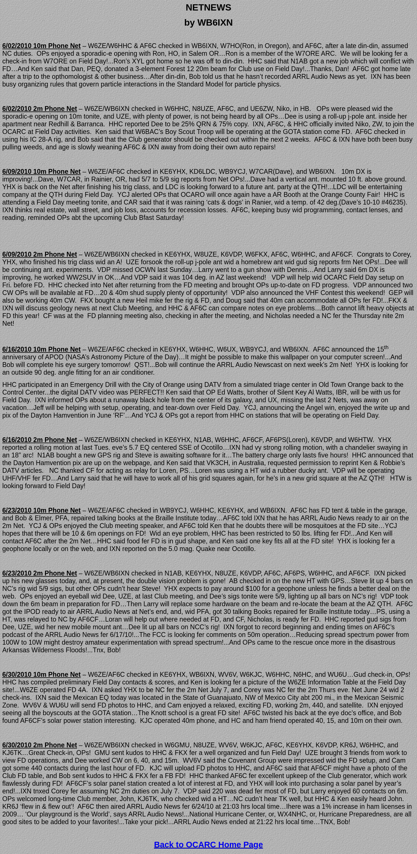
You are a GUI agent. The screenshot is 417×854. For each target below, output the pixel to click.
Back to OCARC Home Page (208, 844)
